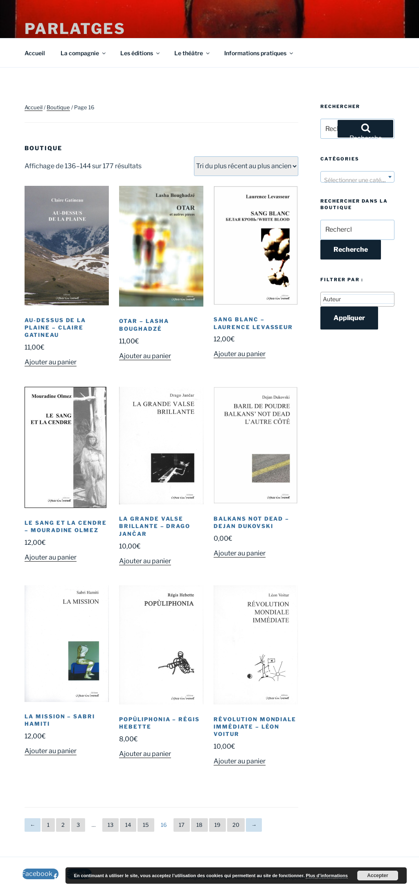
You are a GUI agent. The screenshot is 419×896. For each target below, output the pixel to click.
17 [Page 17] (182, 825)
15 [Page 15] (146, 825)
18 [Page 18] (199, 825)
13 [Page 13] (110, 825)
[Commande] (246, 166)
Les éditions (140, 53)
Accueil (35, 53)
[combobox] (357, 177)
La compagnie (84, 53)
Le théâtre (192, 53)
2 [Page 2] (63, 825)
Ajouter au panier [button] (51, 362)
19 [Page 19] (217, 825)
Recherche (350, 249)
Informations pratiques (259, 53)
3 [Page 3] (78, 825)
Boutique (58, 107)
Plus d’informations (327, 875)
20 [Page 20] (235, 825)
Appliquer (349, 318)
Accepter (377, 875)
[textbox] (357, 180)
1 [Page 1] (48, 825)
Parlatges (75, 29)
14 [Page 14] (128, 825)
